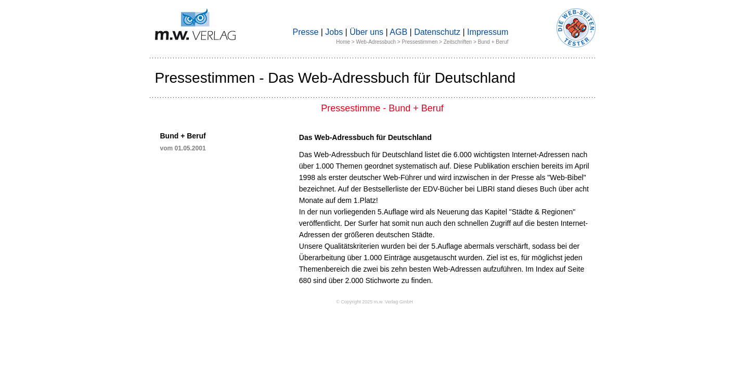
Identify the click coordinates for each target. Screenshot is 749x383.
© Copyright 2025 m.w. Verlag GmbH (374, 301)
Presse (306, 32)
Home (343, 42)
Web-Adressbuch (376, 42)
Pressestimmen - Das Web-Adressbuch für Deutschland (335, 78)
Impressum (487, 32)
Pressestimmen (419, 42)
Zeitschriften (458, 42)
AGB (398, 32)
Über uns (366, 32)
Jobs (334, 32)
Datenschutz (437, 32)
